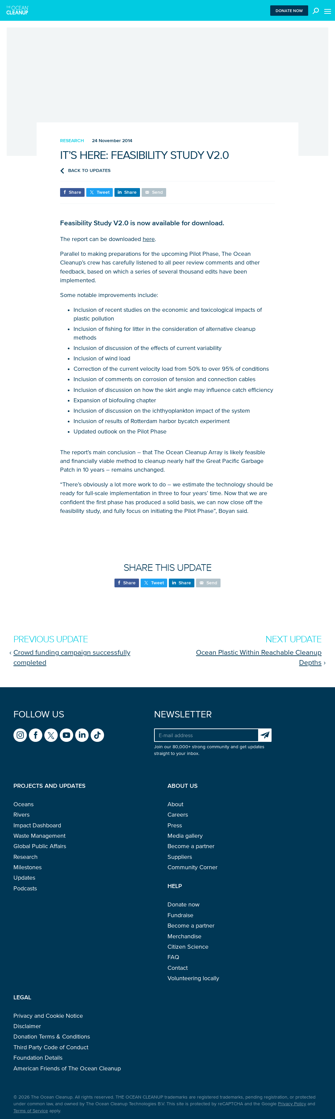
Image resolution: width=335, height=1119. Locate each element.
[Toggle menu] (327, 10)
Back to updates (85, 170)
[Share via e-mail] (154, 192)
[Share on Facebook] (72, 192)
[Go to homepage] (17, 10)
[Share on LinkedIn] (127, 192)
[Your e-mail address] (206, 735)
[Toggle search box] (314, 10)
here (149, 239)
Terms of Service (30, 1110)
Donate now (289, 10)
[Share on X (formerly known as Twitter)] (99, 192)
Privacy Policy (292, 1103)
